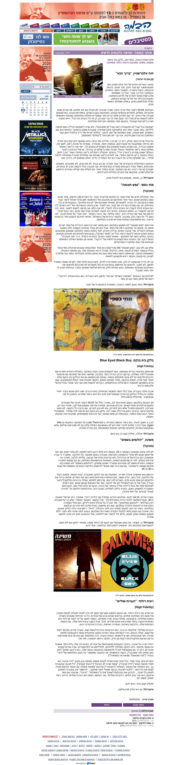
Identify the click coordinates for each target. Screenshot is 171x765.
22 (34, 113)
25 (23, 113)
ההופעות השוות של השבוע (82, 759)
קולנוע (98, 745)
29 (34, 115)
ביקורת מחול (106, 750)
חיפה (92, 31)
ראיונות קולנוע (48, 750)
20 (42, 113)
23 (31, 113)
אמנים (49, 745)
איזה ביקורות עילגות (142, 718)
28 (38, 115)
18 (23, 110)
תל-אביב (114, 31)
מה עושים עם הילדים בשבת (110, 759)
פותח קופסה (59, 755)
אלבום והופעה (74, 755)
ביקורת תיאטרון (122, 750)
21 (38, 113)
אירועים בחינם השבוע (58, 759)
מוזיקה (106, 745)
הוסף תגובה (138, 705)
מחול (113, 745)
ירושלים (69, 31)
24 (27, 113)
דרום (59, 31)
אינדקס (47, 31)
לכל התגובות (135, 715)
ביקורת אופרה (92, 750)
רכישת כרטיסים (31, 31)
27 (42, 115)
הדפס (106, 705)
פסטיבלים (64, 745)
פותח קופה (44, 755)
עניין (55, 745)
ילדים (81, 745)
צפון (81, 31)
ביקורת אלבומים (90, 755)
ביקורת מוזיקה (124, 755)
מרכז (103, 31)
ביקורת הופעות (108, 755)
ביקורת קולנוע (77, 750)
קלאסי (89, 745)
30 (31, 115)
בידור (73, 745)
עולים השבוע (62, 750)
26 (46, 115)
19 (46, 113)
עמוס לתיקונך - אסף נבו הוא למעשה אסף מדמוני (128, 723)
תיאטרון (121, 745)
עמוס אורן (59, 52)
